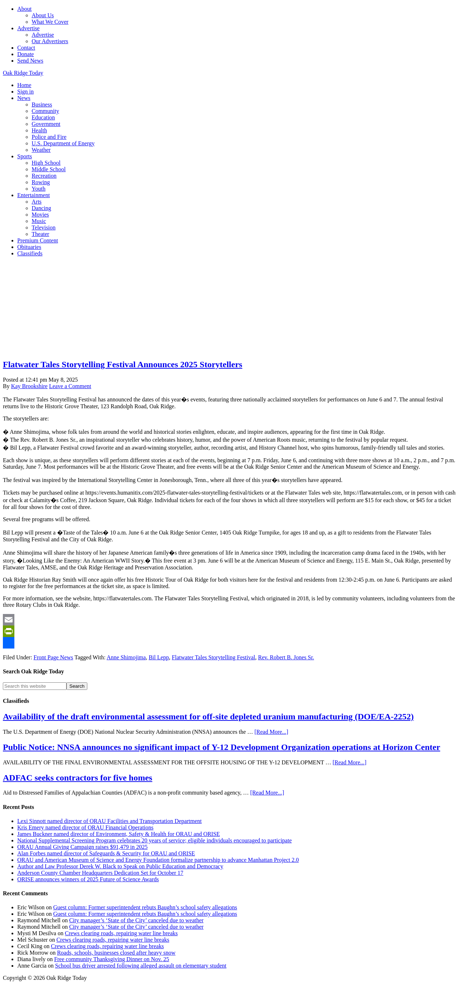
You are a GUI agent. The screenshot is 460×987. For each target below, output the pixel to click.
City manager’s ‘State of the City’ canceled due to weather (136, 920)
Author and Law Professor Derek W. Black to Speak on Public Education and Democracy (120, 866)
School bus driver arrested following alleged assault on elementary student (140, 966)
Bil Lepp (159, 657)
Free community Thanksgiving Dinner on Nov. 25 (111, 959)
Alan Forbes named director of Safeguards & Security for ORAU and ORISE (106, 853)
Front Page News (53, 657)
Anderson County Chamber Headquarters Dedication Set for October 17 (100, 873)
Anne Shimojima (126, 657)
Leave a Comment (70, 386)
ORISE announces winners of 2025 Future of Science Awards (88, 879)
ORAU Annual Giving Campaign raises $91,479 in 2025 (82, 847)
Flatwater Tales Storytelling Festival (213, 657)
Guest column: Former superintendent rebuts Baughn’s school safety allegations (145, 907)
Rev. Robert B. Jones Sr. (286, 657)
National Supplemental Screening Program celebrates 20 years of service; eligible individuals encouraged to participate (154, 840)
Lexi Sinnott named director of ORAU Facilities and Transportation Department (109, 821)
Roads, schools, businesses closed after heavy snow (116, 953)
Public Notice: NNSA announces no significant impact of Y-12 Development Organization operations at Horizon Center (221, 747)
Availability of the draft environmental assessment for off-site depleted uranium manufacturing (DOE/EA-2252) (208, 716)
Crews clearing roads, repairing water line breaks (121, 933)
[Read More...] (271, 732)
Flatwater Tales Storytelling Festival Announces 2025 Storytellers (122, 364)
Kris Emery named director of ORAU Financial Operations (85, 827)
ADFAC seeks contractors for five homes (77, 777)
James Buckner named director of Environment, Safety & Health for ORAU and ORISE (118, 834)
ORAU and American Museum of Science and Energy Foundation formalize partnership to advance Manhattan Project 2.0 (158, 860)
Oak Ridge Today (23, 73)
